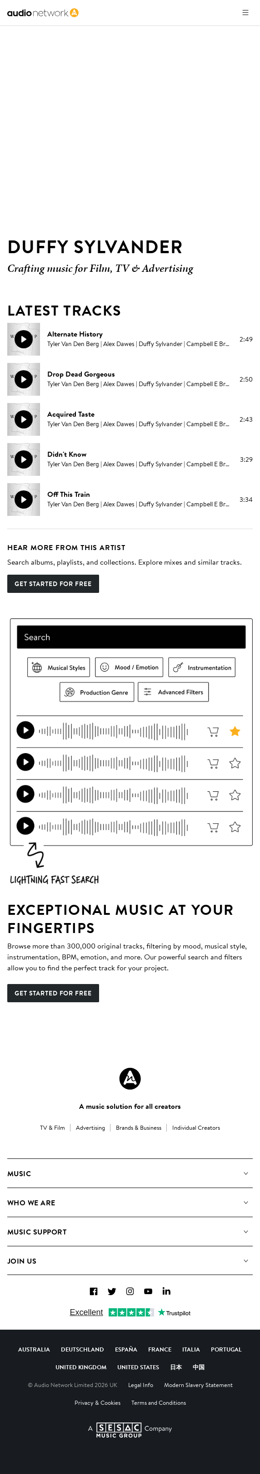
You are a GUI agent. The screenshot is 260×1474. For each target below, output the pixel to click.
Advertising (90, 1127)
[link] (43, 12)
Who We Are (31, 1203)
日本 (176, 1367)
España (126, 1349)
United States (138, 1367)
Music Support (36, 1232)
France (159, 1349)
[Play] (24, 339)
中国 (199, 1367)
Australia (34, 1349)
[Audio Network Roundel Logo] (130, 1079)
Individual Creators (196, 1127)
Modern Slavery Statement (198, 1385)
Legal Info (140, 1385)
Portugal (226, 1349)
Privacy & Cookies (97, 1402)
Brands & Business (138, 1127)
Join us (21, 1261)
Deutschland (82, 1349)
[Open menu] (245, 12)
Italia (191, 1349)
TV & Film (52, 1127)
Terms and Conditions (158, 1402)
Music (19, 1173)
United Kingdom (80, 1367)
